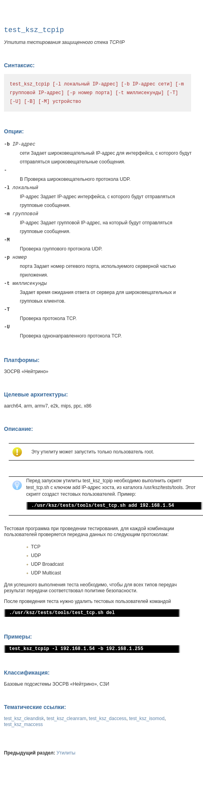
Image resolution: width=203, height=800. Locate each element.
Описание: (18, 429)
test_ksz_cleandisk (24, 718)
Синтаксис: (19, 65)
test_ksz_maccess (23, 724)
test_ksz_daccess (107, 718)
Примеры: (18, 636)
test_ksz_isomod (147, 718)
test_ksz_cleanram (66, 718)
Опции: (14, 131)
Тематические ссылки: (35, 707)
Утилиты (66, 753)
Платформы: (22, 360)
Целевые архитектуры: (36, 394)
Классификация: (27, 672)
